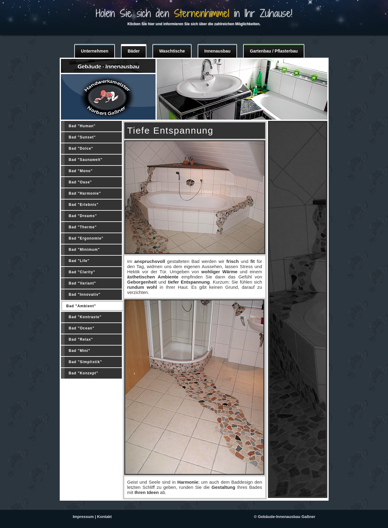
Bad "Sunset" (82, 137)
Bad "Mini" (79, 351)
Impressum (83, 516)
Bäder (134, 51)
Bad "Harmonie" (85, 193)
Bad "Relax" (81, 339)
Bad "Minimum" (84, 249)
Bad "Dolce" (81, 148)
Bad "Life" (79, 261)
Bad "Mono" (81, 171)
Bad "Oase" (80, 182)
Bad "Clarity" (82, 272)
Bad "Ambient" (81, 306)
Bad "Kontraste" (85, 317)
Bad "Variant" (82, 283)
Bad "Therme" (83, 227)
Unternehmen (94, 51)
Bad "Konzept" (84, 373)
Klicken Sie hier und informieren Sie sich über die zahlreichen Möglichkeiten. (194, 24)
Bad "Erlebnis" (84, 205)
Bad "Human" (82, 126)
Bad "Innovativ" (85, 294)
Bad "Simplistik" (85, 362)
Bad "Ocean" (82, 328)
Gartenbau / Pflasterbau (274, 51)
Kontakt (104, 516)
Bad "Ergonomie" (86, 238)
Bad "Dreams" (83, 216)
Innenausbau (217, 51)
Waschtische (172, 51)
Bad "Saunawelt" (86, 160)
